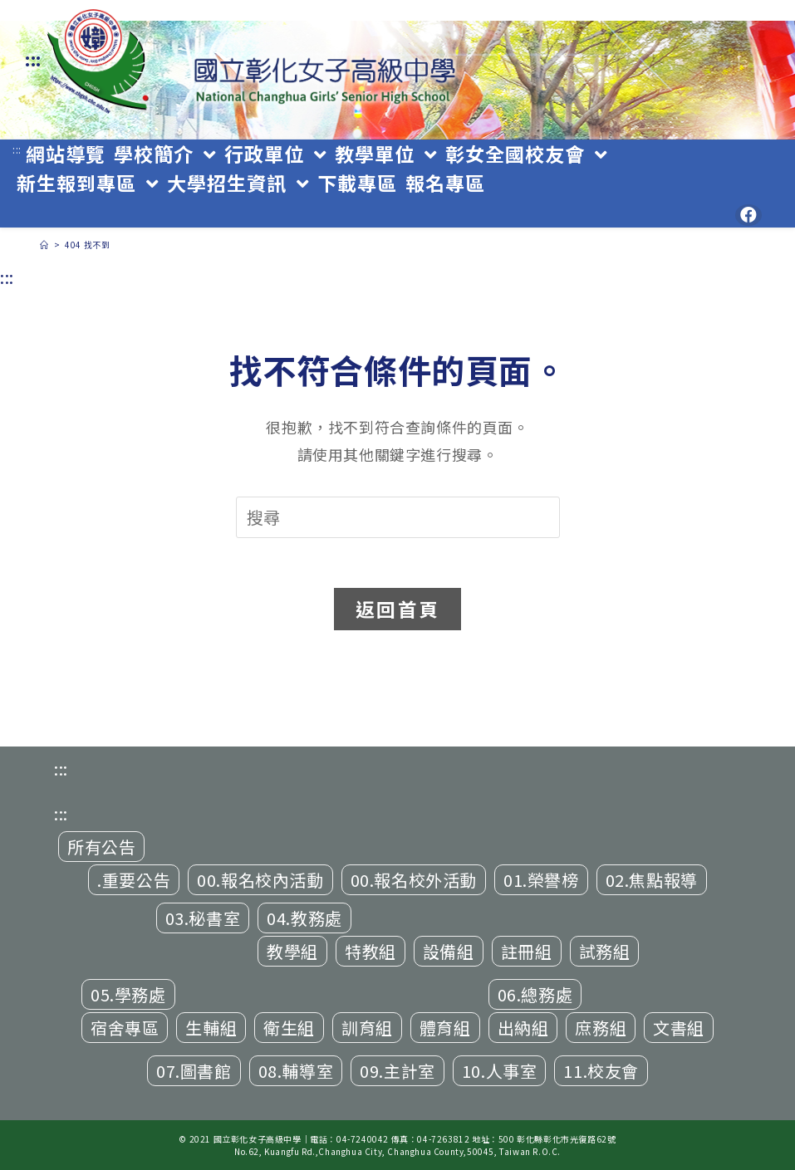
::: (33, 59)
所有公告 (101, 847)
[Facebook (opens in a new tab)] (748, 215)
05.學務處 (128, 994)
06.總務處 (535, 994)
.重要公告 (133, 880)
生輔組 (211, 1028)
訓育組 (367, 1028)
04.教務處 (304, 918)
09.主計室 (397, 1071)
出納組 (523, 1028)
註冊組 (526, 951)
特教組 (370, 951)
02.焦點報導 (652, 880)
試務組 (605, 951)
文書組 (678, 1028)
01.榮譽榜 (541, 880)
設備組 (448, 951)
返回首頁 (397, 608)
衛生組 (289, 1028)
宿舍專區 (125, 1028)
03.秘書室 (203, 918)
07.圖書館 (194, 1071)
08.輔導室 (296, 1071)
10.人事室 (499, 1071)
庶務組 (600, 1028)
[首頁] (44, 244)
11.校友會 (601, 1071)
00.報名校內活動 (260, 880)
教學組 (292, 951)
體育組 (445, 1028)
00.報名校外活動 (414, 880)
